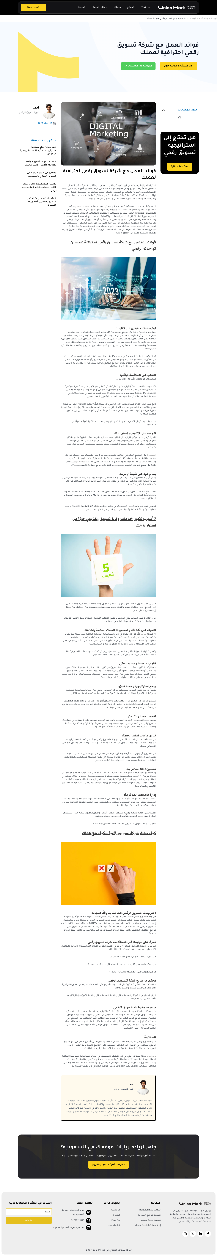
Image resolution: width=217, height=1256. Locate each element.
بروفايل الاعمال (99, 7)
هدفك (143, 634)
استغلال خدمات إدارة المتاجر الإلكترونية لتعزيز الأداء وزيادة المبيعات (42, 201)
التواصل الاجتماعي (82, 206)
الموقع (130, 7)
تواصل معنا (33, 7)
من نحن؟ (145, 7)
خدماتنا (117, 7)
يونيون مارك (151, 1056)
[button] (163, 110)
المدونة (81, 7)
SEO (97, 506)
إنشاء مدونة (151, 455)
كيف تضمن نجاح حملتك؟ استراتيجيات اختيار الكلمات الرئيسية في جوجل (38, 150)
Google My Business (81, 461)
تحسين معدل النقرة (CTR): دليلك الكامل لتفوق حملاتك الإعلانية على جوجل (39, 187)
